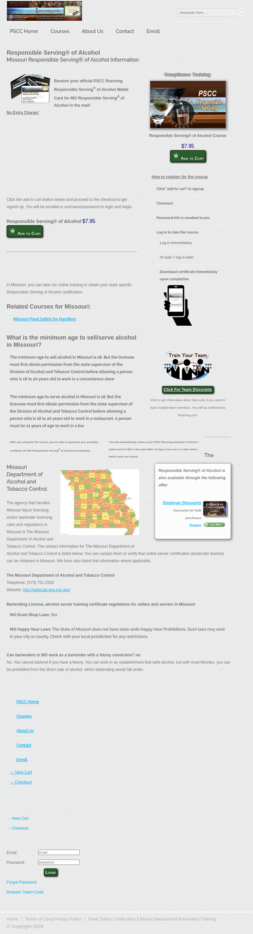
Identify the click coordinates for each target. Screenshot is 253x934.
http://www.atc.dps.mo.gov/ (46, 590)
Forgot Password (22, 882)
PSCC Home (24, 31)
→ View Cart (21, 772)
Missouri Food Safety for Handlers (44, 319)
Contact (125, 31)
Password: (16, 862)
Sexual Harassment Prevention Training (177, 919)
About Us (92, 31)
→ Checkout (21, 782)
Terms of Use (38, 919)
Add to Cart (188, 157)
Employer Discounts (182, 503)
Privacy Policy (67, 919)
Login (50, 872)
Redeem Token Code (25, 892)
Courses (59, 31)
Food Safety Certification (112, 919)
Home (12, 919)
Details (195, 525)
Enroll (153, 31)
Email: (12, 852)
